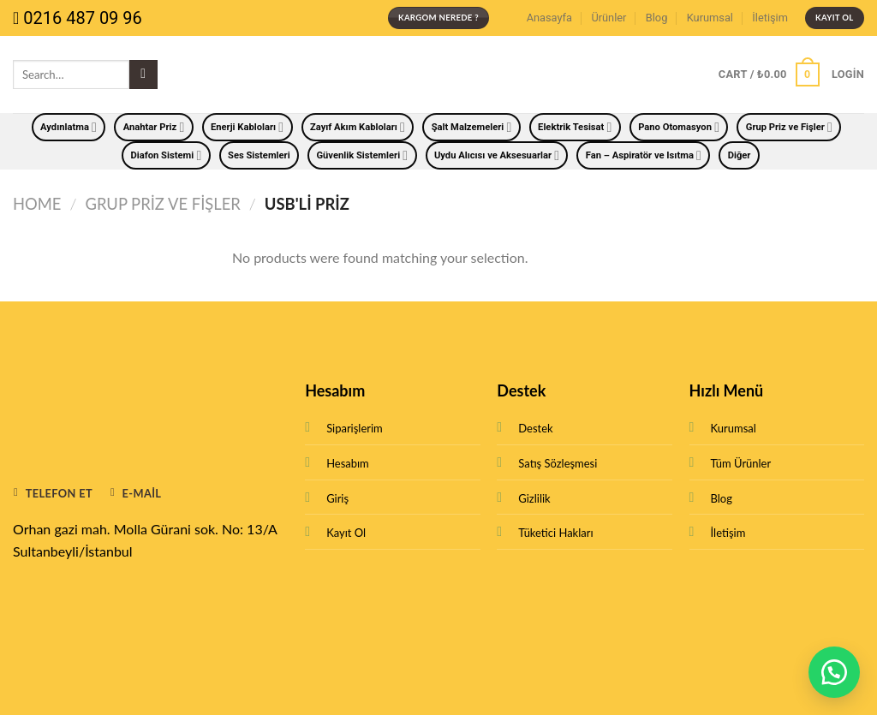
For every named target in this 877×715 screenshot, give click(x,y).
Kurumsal (710, 17)
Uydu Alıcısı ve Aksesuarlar (496, 155)
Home (37, 203)
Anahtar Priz (154, 127)
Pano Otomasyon (678, 127)
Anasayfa (549, 17)
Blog (657, 17)
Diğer (739, 155)
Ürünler (608, 17)
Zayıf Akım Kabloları (357, 127)
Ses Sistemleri (259, 155)
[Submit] (143, 74)
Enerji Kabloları (247, 127)
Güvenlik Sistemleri (362, 155)
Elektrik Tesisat (575, 127)
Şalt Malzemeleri (472, 127)
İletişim (770, 17)
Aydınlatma (68, 127)
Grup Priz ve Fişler (789, 127)
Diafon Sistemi (166, 155)
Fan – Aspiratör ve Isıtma (643, 155)
